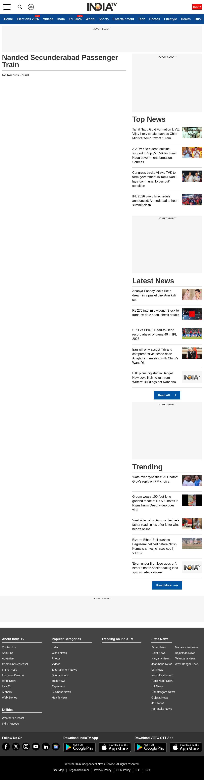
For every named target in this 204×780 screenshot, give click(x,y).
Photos (154, 19)
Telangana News (185, 658)
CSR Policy (123, 770)
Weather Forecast (13, 718)
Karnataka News (161, 708)
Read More (167, 585)
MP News (157, 669)
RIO (137, 770)
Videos (48, 19)
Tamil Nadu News (162, 680)
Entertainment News (64, 669)
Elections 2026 (28, 19)
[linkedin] (46, 747)
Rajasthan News (185, 652)
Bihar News (158, 647)
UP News (157, 686)
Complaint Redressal (15, 664)
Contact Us (9, 647)
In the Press (9, 669)
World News (59, 652)
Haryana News (160, 658)
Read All (167, 395)
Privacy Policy (102, 770)
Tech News (58, 680)
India (61, 19)
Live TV (6, 686)
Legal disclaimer (79, 770)
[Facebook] (6, 747)
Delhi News (158, 652)
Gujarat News (159, 697)
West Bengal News (186, 664)
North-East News (162, 675)
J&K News (157, 703)
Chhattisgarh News (163, 692)
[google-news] (56, 747)
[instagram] (26, 747)
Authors (7, 692)
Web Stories (9, 697)
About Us (8, 652)
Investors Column (13, 675)
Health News (60, 697)
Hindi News (9, 680)
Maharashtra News (186, 647)
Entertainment (123, 19)
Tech (141, 19)
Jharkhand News (161, 664)
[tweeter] (16, 747)
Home (8, 19)
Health (186, 19)
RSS (148, 770)
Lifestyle (170, 19)
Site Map (58, 770)
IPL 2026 (75, 19)
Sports (104, 19)
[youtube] (36, 747)
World (90, 19)
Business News (61, 692)
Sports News (60, 675)
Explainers (58, 686)
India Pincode (10, 723)
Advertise (8, 658)
